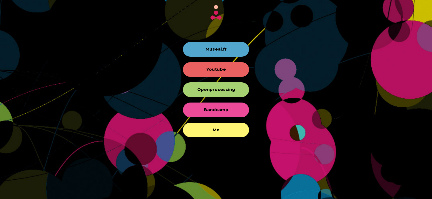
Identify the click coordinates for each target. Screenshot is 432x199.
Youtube (216, 69)
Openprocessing (216, 89)
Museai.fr (216, 49)
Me (216, 129)
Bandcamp (216, 109)
